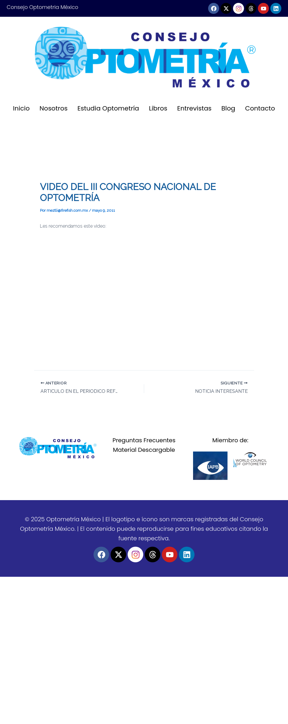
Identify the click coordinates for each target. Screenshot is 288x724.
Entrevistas (194, 108)
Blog (228, 108)
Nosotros (54, 108)
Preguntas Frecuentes (144, 440)
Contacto (260, 108)
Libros (158, 108)
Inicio (21, 108)
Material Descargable (144, 450)
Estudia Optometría (108, 108)
